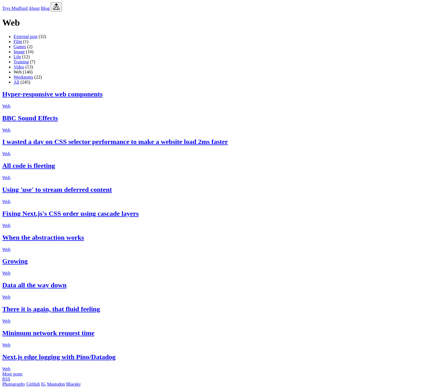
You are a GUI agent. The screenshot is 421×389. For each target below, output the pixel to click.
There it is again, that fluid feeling (51, 309)
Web (6, 106)
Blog (45, 8)
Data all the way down (34, 285)
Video (19, 67)
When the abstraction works (43, 237)
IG (43, 384)
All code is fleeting (28, 165)
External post (25, 36)
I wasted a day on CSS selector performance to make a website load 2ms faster (115, 141)
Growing (15, 261)
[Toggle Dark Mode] (56, 7)
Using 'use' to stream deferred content (57, 189)
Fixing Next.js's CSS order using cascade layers (70, 213)
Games (20, 46)
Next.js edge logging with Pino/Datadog (59, 357)
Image (19, 51)
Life (17, 56)
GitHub (33, 384)
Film (18, 41)
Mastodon (56, 384)
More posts (12, 374)
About (34, 8)
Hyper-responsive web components (52, 94)
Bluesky (73, 384)
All (16, 82)
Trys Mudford (15, 8)
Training (21, 61)
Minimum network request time (48, 333)
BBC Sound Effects (30, 118)
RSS (6, 379)
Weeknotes (23, 77)
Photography (13, 384)
